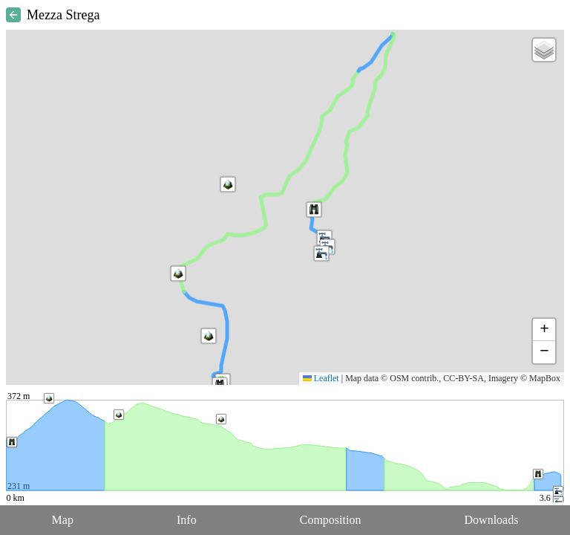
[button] (178, 273)
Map (62, 519)
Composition (330, 519)
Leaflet (321, 378)
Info (187, 519)
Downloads (492, 519)
